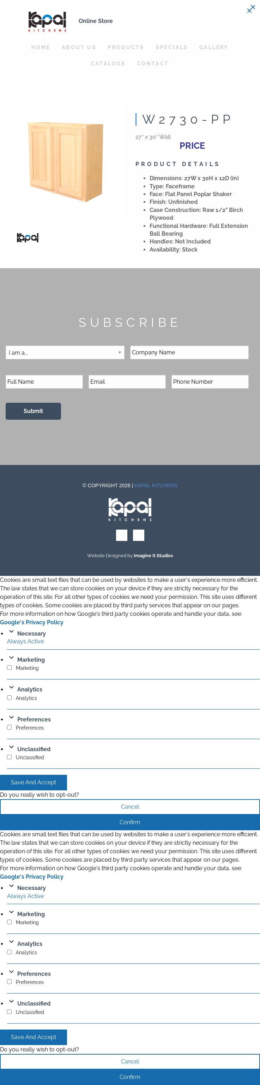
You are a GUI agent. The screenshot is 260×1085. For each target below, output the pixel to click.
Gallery (213, 47)
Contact (153, 63)
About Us (79, 47)
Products (126, 47)
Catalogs (108, 63)
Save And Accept (33, 782)
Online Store (96, 21)
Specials (172, 47)
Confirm (130, 822)
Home (40, 47)
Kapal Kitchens (156, 485)
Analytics (29, 689)
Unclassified (33, 749)
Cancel (130, 806)
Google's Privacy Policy (32, 622)
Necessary (31, 633)
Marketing (31, 659)
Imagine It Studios (153, 555)
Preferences (34, 719)
